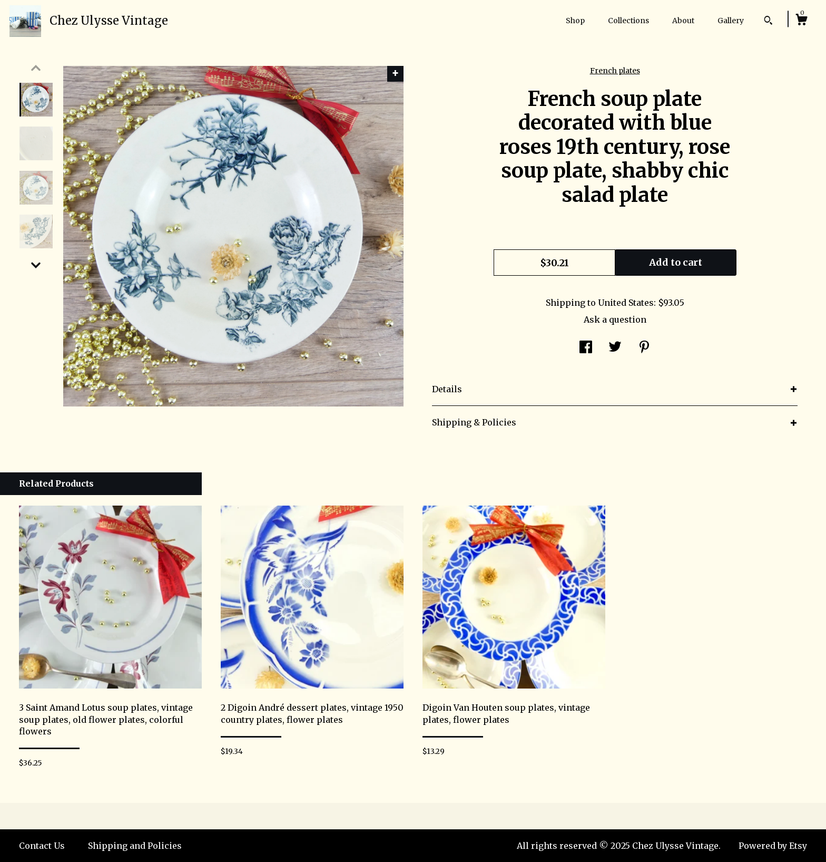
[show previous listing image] (36, 68)
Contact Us (42, 845)
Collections (628, 20)
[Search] (768, 21)
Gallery (730, 20)
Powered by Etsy (773, 845)
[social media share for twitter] (615, 348)
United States (626, 302)
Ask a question (615, 319)
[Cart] (801, 21)
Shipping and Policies (135, 845)
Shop (575, 20)
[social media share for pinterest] (644, 348)
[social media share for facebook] (585, 348)
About (683, 20)
